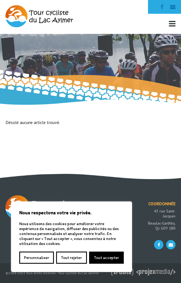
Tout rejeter (71, 257)
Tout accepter (106, 257)
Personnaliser (36, 257)
